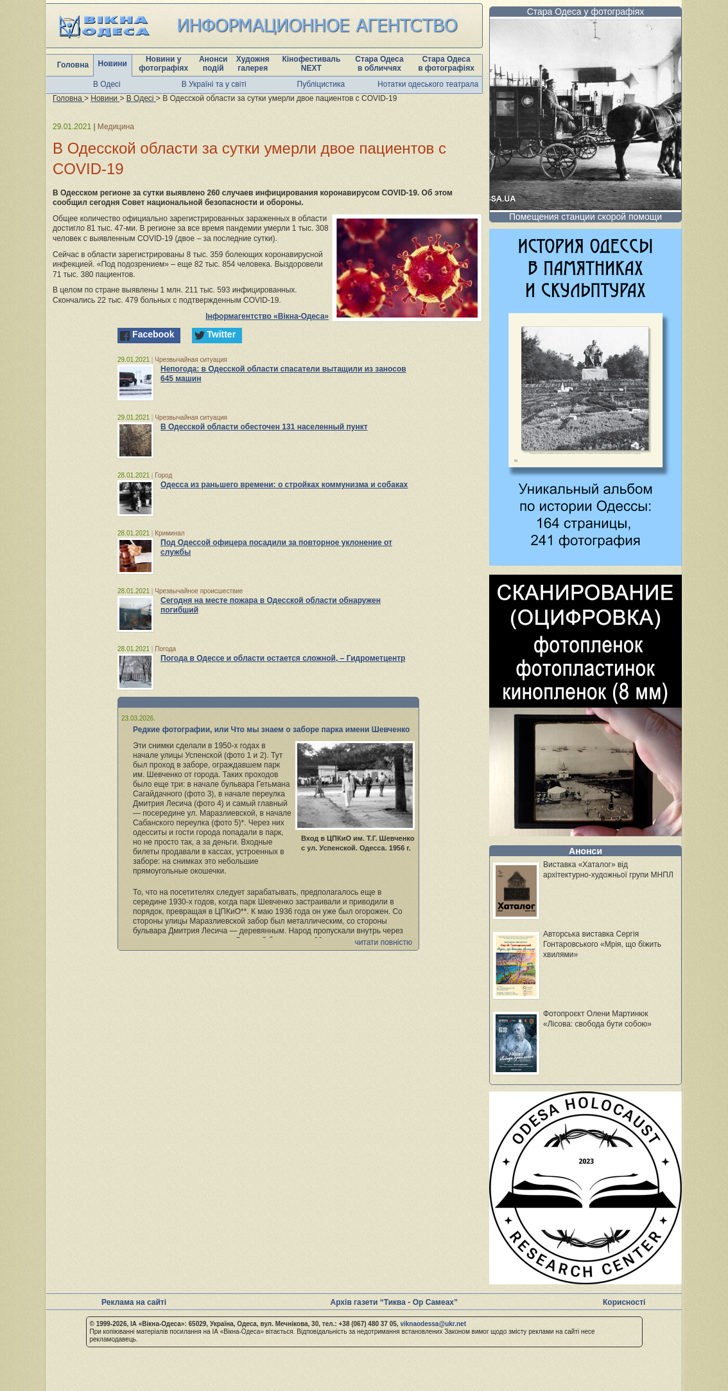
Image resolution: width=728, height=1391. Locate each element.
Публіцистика (321, 84)
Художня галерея (253, 64)
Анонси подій (213, 64)
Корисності (624, 1302)
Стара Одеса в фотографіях (446, 64)
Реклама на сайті (133, 1302)
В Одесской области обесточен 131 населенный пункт (264, 426)
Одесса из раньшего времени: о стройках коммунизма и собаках (284, 484)
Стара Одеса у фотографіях (586, 11)
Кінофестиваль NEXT (311, 64)
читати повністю (383, 942)
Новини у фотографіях (163, 64)
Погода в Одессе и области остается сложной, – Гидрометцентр (282, 658)
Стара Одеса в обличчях (379, 64)
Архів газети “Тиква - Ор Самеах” (394, 1302)
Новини (112, 63)
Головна (73, 64)
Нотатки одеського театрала (427, 84)
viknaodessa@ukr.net (433, 1323)
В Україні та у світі (214, 84)
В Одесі (107, 84)
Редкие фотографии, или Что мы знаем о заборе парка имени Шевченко (271, 729)
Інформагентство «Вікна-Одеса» (267, 316)
